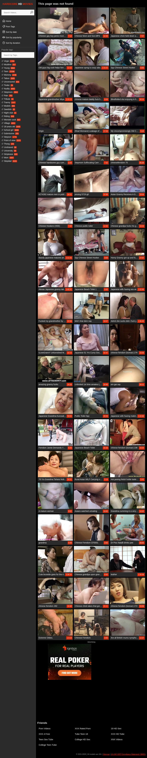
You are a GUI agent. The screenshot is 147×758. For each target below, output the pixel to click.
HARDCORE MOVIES (18, 4)
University (9, 151)
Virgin (8, 61)
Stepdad (9, 161)
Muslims (8, 64)
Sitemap (106, 754)
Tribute (7, 99)
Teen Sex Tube (46, 739)
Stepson (9, 137)
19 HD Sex (116, 728)
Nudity (8, 88)
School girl (10, 130)
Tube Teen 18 (81, 734)
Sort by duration (11, 42)
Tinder (7, 85)
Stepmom (9, 92)
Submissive (10, 133)
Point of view (11, 140)
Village (8, 123)
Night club (9, 113)
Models (8, 106)
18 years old (11, 126)
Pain (7, 95)
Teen (8, 71)
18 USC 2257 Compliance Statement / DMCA (128, 754)
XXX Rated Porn (83, 728)
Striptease (9, 154)
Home (6, 21)
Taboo (8, 78)
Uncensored (10, 82)
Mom (7, 157)
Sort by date (9, 31)
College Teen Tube (48, 745)
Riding (7, 116)
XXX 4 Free (44, 734)
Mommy (9, 75)
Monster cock (11, 120)
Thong (7, 144)
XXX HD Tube (117, 734)
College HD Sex (82, 739)
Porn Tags (8, 26)
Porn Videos (44, 728)
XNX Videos (117, 739)
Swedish (8, 109)
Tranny (8, 102)
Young (8, 68)
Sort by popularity (12, 37)
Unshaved (9, 147)
